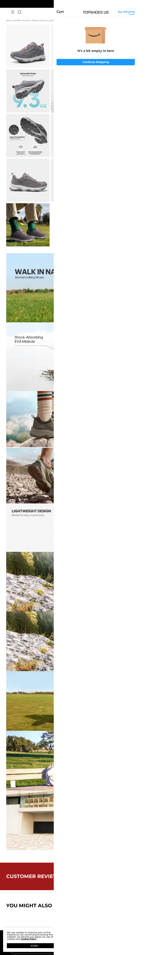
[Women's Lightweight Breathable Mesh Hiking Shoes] (101, 68)
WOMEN (17, 20)
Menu (9, 20)
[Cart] (145, 12)
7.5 (124, 93)
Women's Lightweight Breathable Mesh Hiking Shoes (64, 20)
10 (106, 108)
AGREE (34, 945)
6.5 (143, 85)
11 (124, 108)
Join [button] (140, 949)
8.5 (106, 100)
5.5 (106, 85)
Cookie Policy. (29, 939)
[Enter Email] (71, 949)
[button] (13, 12)
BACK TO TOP (79, 921)
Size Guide (114, 78)
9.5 (143, 100)
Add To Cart (120, 124)
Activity (26, 20)
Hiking (35, 20)
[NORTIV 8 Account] (138, 12)
